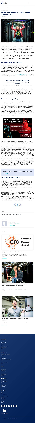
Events (2, 392)
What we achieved (3, 381)
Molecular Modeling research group (23, 74)
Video (7, 10)
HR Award (2, 375)
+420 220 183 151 (11, 225)
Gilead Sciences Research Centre (6, 359)
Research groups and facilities (5, 354)
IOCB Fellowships (3, 374)
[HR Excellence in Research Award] (4, 410)
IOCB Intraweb (3, 398)
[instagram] (9, 406)
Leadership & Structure (4, 346)
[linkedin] (6, 406)
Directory (2, 401)
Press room (2, 397)
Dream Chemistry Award (4, 396)
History (2, 343)
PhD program (3, 370)
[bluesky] (16, 406)
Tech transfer (3, 380)
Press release (3, 10)
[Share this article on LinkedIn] (20, 205)
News (2, 393)
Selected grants (3, 358)
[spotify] (14, 406)
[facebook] (1, 406)
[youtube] (11, 406)
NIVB (1, 363)
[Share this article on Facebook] (14, 205)
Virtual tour (2, 348)
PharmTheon (3, 386)
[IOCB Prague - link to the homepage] (4, 3)
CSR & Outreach (3, 347)
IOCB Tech (2, 382)
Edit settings (5, 173)
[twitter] (4, 406)
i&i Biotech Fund (3, 385)
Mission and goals (3, 342)
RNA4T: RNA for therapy (4, 362)
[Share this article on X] (17, 205)
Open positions (3, 369)
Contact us (2, 402)
